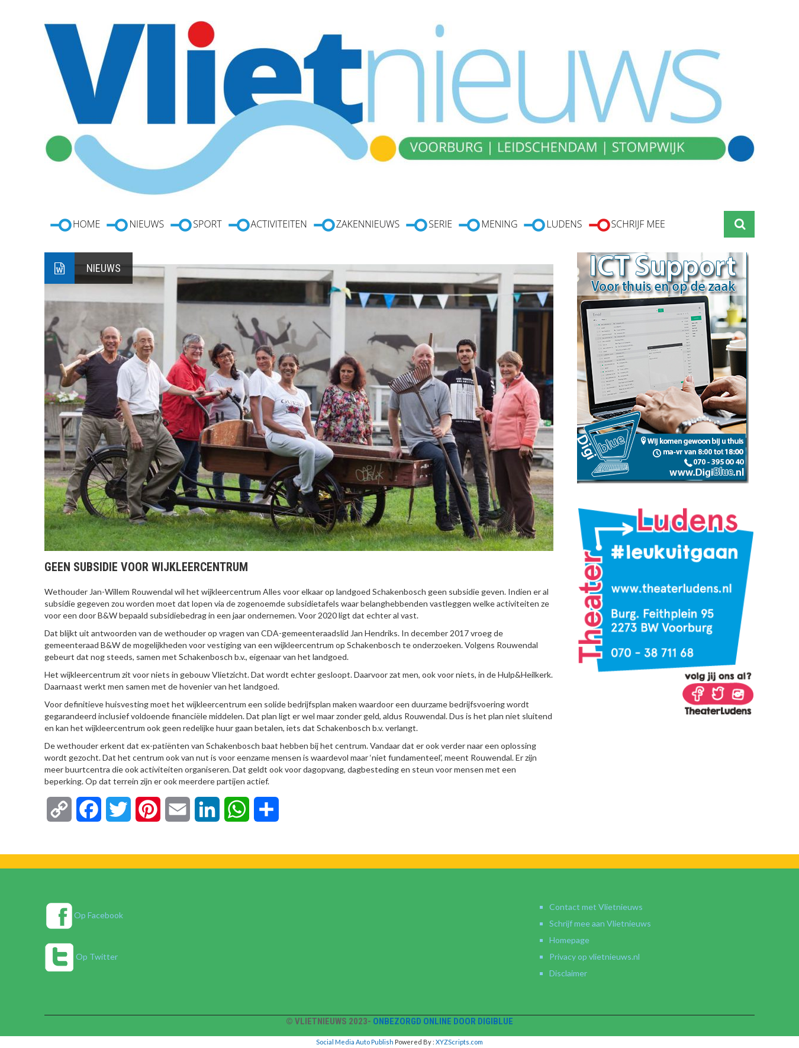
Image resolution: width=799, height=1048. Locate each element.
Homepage (569, 940)
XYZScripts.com (459, 1042)
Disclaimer (568, 973)
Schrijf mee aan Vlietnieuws (600, 923)
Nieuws (103, 268)
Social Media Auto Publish (355, 1042)
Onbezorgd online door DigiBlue (443, 1021)
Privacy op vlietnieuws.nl (594, 956)
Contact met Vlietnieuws (596, 907)
